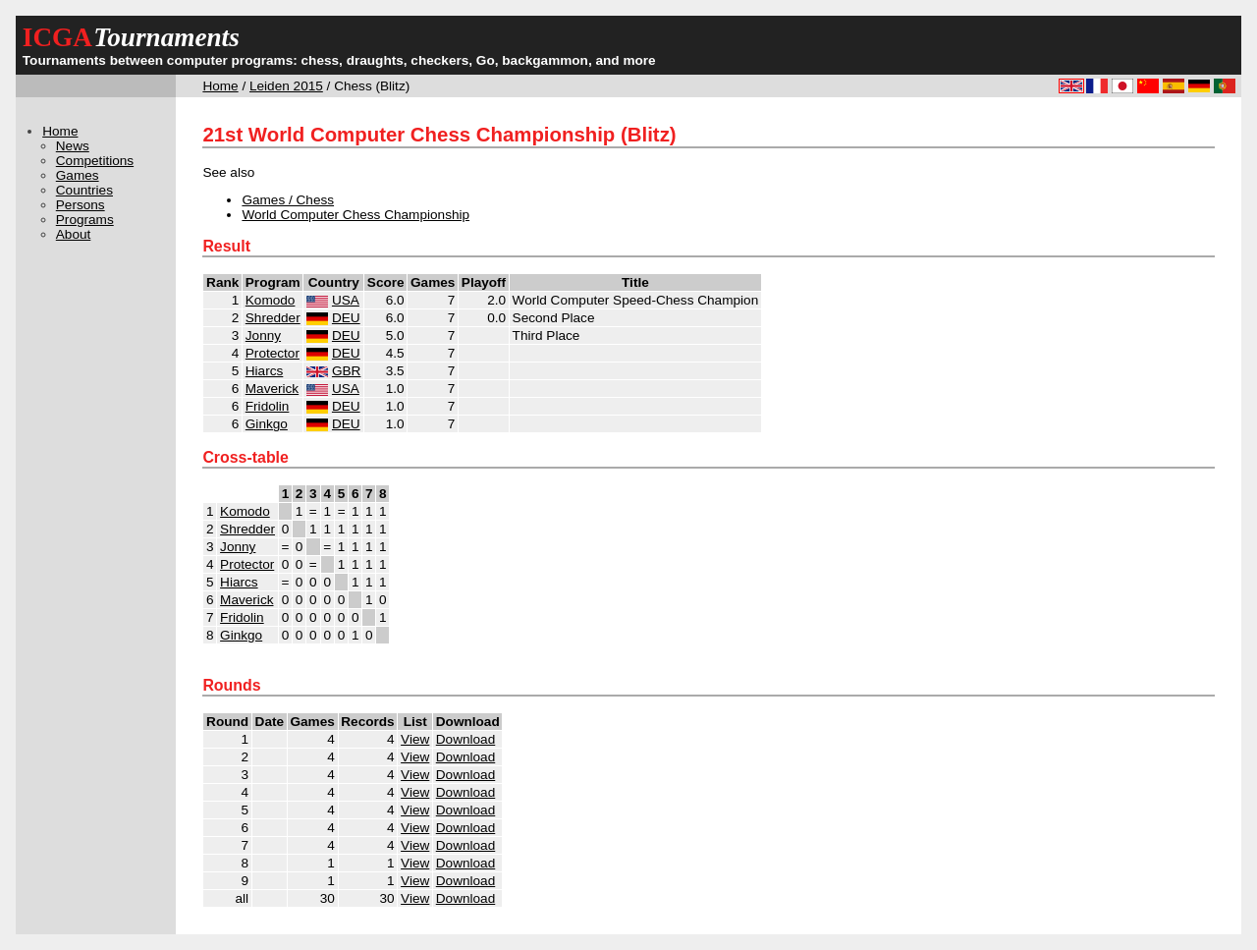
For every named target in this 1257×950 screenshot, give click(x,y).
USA (345, 300)
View (415, 739)
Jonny (263, 335)
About (73, 234)
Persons (80, 204)
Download (465, 739)
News (72, 146)
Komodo (271, 300)
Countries (84, 190)
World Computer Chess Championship (355, 214)
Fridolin (268, 406)
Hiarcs (265, 370)
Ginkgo (267, 424)
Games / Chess (288, 200)
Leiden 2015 (286, 86)
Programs (85, 219)
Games (77, 175)
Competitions (95, 160)
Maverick (272, 388)
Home (220, 86)
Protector (273, 353)
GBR (346, 370)
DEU (346, 317)
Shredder (273, 317)
